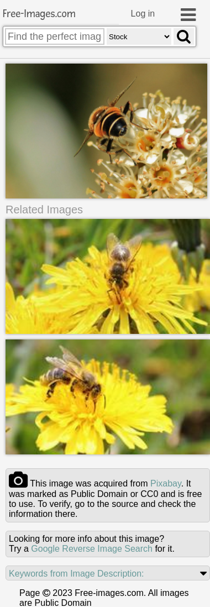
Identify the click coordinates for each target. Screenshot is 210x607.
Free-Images (39, 14)
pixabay (165, 484)
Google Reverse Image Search (92, 549)
